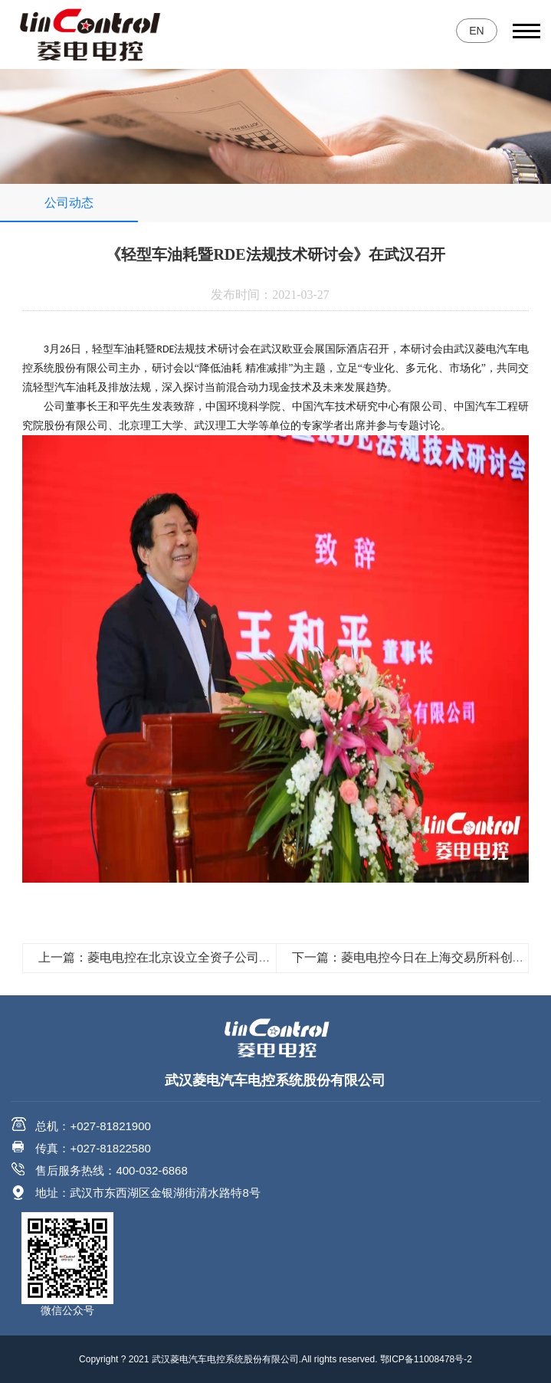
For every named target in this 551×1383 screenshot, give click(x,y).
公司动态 (68, 202)
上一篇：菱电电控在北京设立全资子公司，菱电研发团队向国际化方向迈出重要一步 (265, 957)
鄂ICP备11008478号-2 (426, 1359)
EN (476, 31)
